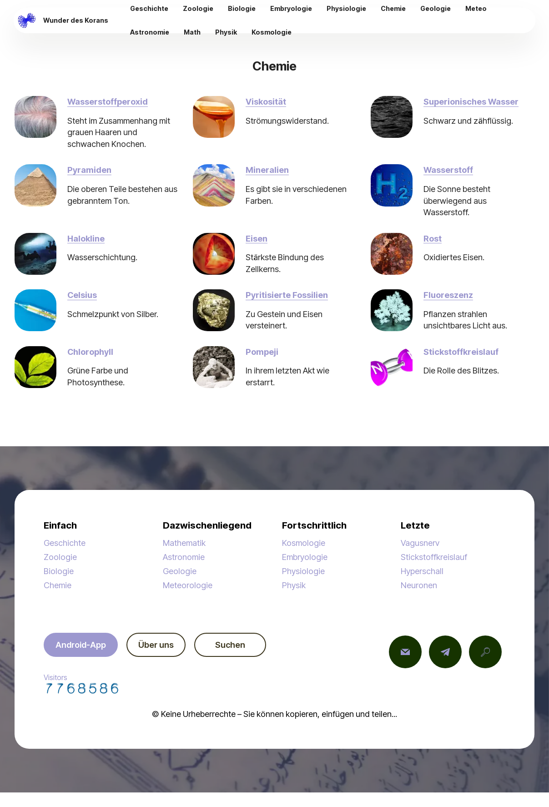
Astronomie (184, 557)
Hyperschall (422, 571)
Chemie (57, 585)
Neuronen (419, 585)
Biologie (59, 571)
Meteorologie (187, 585)
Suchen (230, 645)
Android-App (80, 645)
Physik (294, 585)
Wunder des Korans (75, 20)
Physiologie (303, 571)
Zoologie (60, 557)
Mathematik (184, 543)
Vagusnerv (420, 543)
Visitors (82, 683)
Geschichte (65, 543)
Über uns (156, 645)
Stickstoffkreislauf (434, 557)
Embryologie (304, 557)
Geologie (179, 571)
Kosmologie (303, 543)
